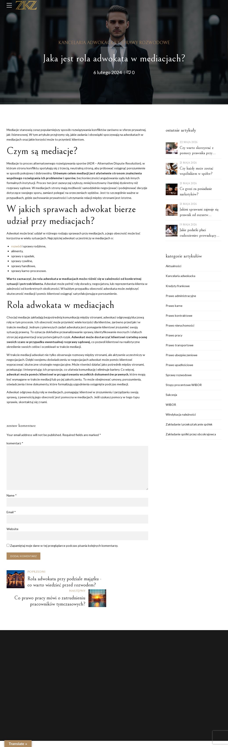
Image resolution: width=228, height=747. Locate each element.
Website (12, 529)
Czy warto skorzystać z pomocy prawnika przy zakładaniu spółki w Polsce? (199, 151)
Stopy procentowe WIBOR (184, 387)
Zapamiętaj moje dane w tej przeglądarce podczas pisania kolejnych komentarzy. (64, 546)
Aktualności (174, 266)
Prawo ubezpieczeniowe (182, 356)
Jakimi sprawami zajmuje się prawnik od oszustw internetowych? (199, 212)
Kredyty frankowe (178, 286)
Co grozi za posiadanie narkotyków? (196, 192)
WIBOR (171, 407)
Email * (11, 513)
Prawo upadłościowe (180, 366)
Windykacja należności (181, 417)
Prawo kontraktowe (179, 316)
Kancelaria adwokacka (87, 42)
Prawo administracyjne (181, 296)
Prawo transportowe (180, 346)
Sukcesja (172, 397)
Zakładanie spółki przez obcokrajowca (191, 437)
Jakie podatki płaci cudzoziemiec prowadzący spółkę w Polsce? (198, 233)
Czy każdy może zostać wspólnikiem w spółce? (196, 171)
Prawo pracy (174, 336)
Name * (12, 496)
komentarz (15, 443)
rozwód (16, 246)
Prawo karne (174, 306)
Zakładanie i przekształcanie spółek (190, 427)
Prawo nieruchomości (180, 326)
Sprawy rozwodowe (145, 42)
